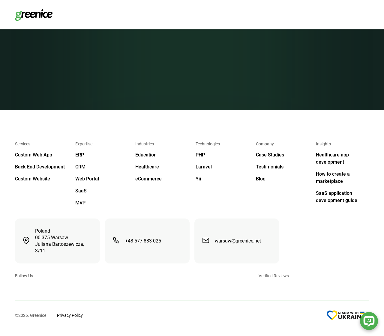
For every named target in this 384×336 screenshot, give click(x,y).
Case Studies (270, 155)
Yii (198, 179)
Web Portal (87, 179)
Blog (261, 179)
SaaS (81, 191)
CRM (80, 167)
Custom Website (32, 179)
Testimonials (270, 167)
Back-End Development (40, 167)
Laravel (204, 167)
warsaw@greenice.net (231, 240)
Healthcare (147, 167)
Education (146, 155)
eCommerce (148, 179)
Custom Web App (33, 155)
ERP (79, 155)
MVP (80, 203)
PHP (200, 155)
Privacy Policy (70, 315)
